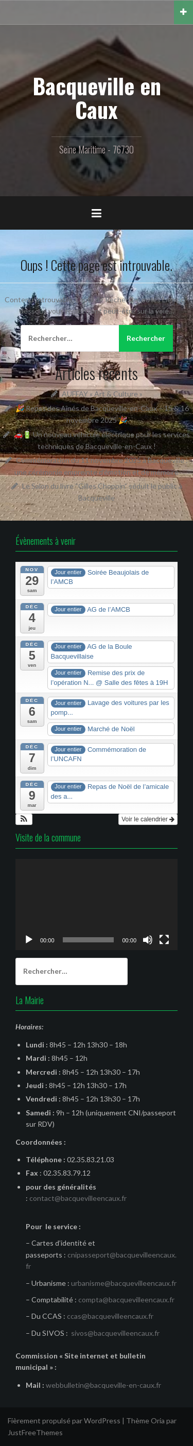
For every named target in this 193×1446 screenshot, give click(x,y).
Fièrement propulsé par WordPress (64, 1420)
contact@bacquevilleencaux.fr (78, 1198)
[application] (96, 904)
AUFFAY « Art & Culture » (102, 393)
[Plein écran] (164, 940)
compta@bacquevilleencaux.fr (126, 1299)
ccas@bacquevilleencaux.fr (110, 1316)
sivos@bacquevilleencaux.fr (115, 1333)
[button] (24, 819)
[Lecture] (29, 940)
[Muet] (148, 940)
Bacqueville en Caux (96, 97)
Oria (158, 1420)
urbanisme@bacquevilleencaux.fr (124, 1283)
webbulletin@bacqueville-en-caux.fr (103, 1385)
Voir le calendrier (147, 819)
